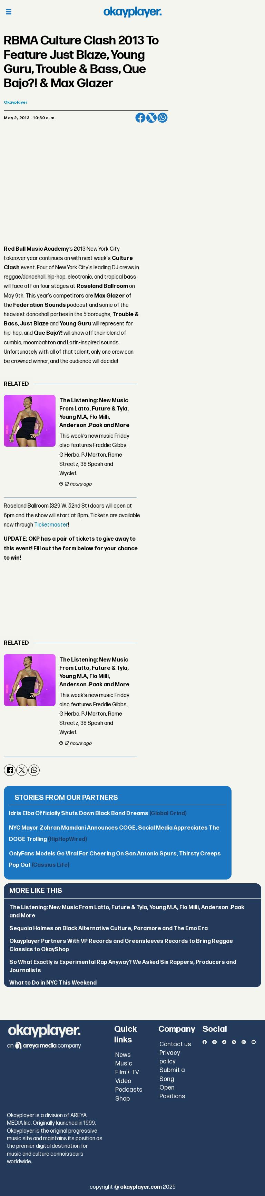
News (123, 1055)
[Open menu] (8, 12)
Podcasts (129, 1089)
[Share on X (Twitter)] (151, 118)
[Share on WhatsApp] (162, 118)
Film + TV (127, 1072)
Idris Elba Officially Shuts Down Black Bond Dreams (98, 813)
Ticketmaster (51, 525)
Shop (122, 1098)
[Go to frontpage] (132, 12)
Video (123, 1081)
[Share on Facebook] (140, 118)
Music (123, 1063)
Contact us (175, 1044)
